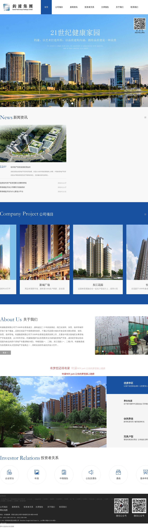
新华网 (9, 501)
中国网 (106, 499)
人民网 (16, 501)
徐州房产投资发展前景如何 (21, 167)
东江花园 (131, 284)
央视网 (3, 501)
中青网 (66, 499)
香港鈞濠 (23, 501)
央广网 (72, 499)
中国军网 (59, 499)
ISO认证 (29, 499)
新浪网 (45, 499)
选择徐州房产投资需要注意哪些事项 (13, 183)
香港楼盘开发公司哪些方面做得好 (12, 187)
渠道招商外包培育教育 (18, 499)
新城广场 (78, 284)
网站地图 (3, 523)
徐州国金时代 (25, 284)
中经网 (85, 499)
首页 (46, 7)
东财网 (52, 499)
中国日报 (91, 499)
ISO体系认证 (5, 499)
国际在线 (99, 499)
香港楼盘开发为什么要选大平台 (11, 191)
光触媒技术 (37, 499)
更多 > (5, 353)
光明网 (78, 499)
